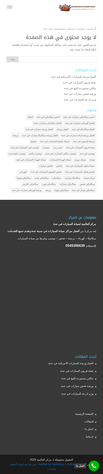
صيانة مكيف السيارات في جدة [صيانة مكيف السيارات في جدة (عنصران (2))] (80, 166)
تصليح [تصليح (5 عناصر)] (33, 141)
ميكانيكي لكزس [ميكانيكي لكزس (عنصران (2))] (30, 184)
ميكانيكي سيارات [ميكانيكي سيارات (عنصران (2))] (67, 184)
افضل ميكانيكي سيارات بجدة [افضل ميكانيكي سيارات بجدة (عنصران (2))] (47, 123)
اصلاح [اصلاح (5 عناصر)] (30, 117)
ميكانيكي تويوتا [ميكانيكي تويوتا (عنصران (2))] (24, 178)
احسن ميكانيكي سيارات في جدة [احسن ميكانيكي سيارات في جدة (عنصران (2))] (79, 117)
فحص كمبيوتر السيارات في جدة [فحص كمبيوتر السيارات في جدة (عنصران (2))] (46, 171)
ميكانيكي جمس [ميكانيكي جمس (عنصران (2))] (87, 184)
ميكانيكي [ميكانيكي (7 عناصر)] (56, 178)
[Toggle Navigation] (9, 7)
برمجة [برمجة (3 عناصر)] (15, 135)
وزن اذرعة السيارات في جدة (80, 99)
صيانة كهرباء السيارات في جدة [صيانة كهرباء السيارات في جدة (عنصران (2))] (31, 159)
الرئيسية (91, 28)
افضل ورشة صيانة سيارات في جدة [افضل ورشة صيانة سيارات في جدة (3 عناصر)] (78, 135)
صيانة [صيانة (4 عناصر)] (92, 159)
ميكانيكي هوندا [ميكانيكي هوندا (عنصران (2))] (61, 190)
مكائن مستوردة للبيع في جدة (80, 88)
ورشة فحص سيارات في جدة (80, 93)
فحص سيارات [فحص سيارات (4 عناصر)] (46, 166)
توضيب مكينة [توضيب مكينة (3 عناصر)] (35, 153)
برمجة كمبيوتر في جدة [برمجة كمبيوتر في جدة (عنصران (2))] (84, 141)
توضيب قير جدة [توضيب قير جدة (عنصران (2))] (87, 153)
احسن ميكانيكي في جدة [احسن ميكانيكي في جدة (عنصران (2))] (48, 117)
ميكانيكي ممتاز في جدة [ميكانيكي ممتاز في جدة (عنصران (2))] (83, 190)
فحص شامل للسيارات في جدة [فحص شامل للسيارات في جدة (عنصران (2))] (80, 171)
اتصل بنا (89, 428)
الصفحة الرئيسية (84, 413)
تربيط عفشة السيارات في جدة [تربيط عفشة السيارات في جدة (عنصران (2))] (54, 141)
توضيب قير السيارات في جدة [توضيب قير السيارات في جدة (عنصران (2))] (25, 147)
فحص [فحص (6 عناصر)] (59, 166)
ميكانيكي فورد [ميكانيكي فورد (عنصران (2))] (49, 184)
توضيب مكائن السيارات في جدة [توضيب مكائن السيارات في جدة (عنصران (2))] (61, 153)
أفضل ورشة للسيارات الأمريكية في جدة (73, 76)
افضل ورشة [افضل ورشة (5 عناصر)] (62, 129)
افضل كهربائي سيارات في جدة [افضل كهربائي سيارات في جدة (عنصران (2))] (80, 123)
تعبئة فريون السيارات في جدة (79, 82)
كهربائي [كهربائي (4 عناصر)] (23, 171)
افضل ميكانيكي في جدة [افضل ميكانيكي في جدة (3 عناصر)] (83, 129)
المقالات (89, 421)
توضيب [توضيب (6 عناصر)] (46, 147)
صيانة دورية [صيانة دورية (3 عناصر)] (80, 159)
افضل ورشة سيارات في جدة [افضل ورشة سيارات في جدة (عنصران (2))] (39, 129)
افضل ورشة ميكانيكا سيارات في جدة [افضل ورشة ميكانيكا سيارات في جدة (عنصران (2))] (40, 135)
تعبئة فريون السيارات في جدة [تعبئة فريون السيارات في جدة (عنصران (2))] (80, 147)
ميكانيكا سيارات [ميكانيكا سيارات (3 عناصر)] (72, 178)
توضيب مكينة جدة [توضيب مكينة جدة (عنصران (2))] (17, 153)
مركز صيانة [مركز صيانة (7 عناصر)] (89, 178)
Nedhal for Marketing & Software (58, 464)
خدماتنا (90, 436)
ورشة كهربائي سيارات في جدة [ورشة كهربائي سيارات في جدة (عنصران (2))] (26, 190)
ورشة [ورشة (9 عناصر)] (48, 190)
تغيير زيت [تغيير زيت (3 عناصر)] (57, 147)
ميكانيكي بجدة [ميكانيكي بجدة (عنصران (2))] (41, 178)
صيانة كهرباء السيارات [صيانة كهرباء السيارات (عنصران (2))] (60, 159)
